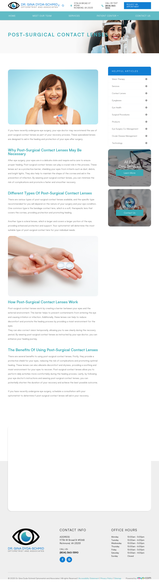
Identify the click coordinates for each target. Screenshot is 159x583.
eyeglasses (117, 101)
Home (12, 15)
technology (117, 145)
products (116, 123)
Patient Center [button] (107, 15)
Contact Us (142, 15)
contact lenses (119, 93)
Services (74, 15)
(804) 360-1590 (69, 557)
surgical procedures (121, 115)
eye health (117, 108)
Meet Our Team (42, 15)
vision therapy (119, 79)
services (116, 86)
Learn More (129, 175)
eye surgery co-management (126, 130)
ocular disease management (126, 137)
